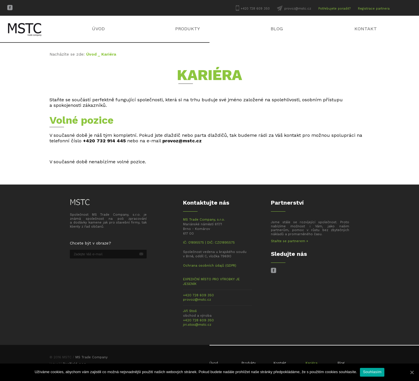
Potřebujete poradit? (334, 8)
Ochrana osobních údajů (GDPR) (209, 265)
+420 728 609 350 (255, 8)
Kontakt (365, 28)
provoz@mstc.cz (297, 8)
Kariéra (311, 363)
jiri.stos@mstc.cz (197, 325)
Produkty (187, 28)
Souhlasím (372, 372)
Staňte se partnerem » (289, 241)
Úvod (98, 28)
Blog (277, 28)
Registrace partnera (374, 8)
